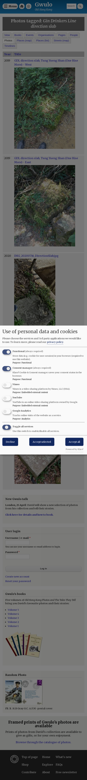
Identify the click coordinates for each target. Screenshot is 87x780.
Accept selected (42, 441)
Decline (10, 441)
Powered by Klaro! (74, 449)
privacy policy (55, 341)
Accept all (74, 441)
